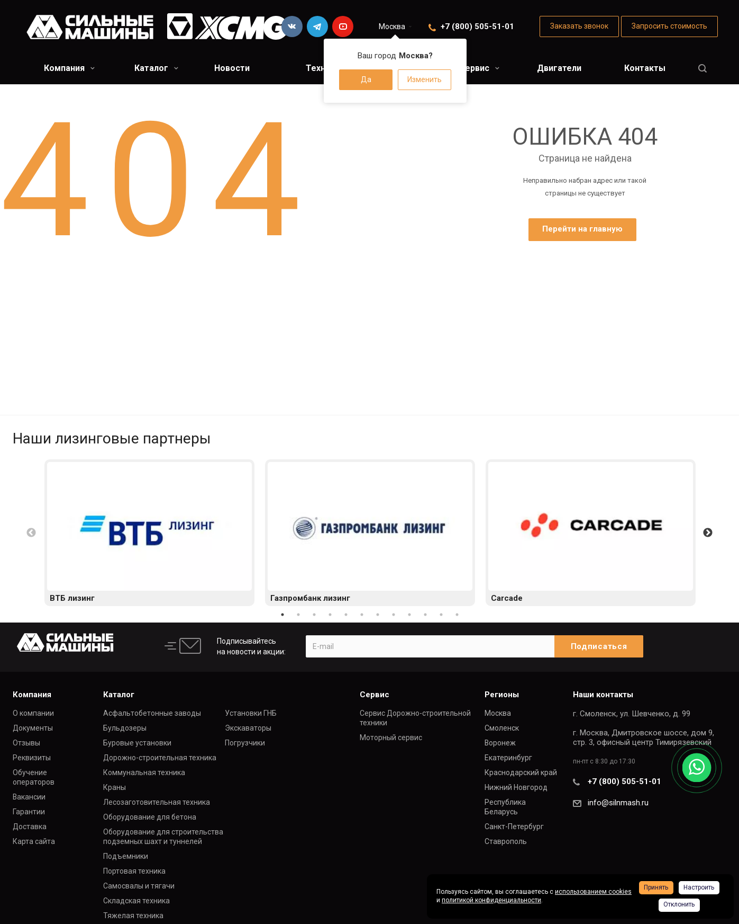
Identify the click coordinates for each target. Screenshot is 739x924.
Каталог (156, 68)
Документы (33, 728)
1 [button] (282, 614)
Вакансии (29, 797)
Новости (232, 68)
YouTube (342, 26)
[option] (149, 532)
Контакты (644, 68)
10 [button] (425, 614)
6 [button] (362, 614)
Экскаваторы (248, 728)
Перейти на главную (582, 229)
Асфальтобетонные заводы (152, 713)
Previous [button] (31, 533)
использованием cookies (593, 891)
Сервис (479, 68)
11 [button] (441, 614)
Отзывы (26, 743)
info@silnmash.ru (618, 802)
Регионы (502, 694)
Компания (69, 68)
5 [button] (346, 614)
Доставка (30, 826)
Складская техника (136, 900)
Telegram (317, 26)
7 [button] (377, 614)
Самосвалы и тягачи (139, 886)
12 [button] (457, 614)
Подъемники (125, 856)
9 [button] (409, 614)
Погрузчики (245, 743)
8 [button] (393, 614)
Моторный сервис (391, 737)
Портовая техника (134, 871)
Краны (114, 787)
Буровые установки (137, 743)
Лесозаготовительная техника (156, 802)
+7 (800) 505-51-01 (477, 26)
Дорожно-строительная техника (159, 757)
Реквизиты (32, 757)
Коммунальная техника (144, 772)
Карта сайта (34, 841)
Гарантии (29, 811)
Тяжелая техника (133, 915)
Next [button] (707, 533)
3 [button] (314, 614)
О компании (33, 713)
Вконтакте (292, 26)
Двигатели (559, 68)
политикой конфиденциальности (491, 900)
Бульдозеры (125, 728)
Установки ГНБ (251, 713)
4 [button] (330, 614)
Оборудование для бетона (149, 817)
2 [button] (298, 614)
